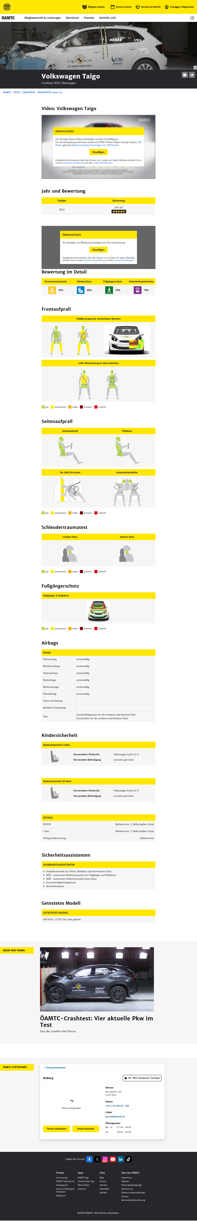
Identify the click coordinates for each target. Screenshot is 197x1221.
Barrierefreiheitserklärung (133, 1200)
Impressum (126, 1178)
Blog (102, 1178)
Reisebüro (61, 1196)
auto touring (61, 1178)
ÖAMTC (7, 92)
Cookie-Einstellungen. (103, 162)
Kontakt (103, 1192)
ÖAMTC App (83, 1178)
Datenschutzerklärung (73, 162)
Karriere (103, 1185)
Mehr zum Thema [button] (14, 950)
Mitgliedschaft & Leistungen (42, 17)
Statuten (125, 1181)
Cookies (125, 1196)
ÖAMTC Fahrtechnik (65, 1181)
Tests (16, 92)
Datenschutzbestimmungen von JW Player (95, 145)
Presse (103, 1181)
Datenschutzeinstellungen (133, 1192)
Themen (89, 17)
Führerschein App (86, 1181)
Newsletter (104, 1189)
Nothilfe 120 (107, 17)
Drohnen (82, 1189)
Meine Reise (83, 1185)
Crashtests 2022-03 (49, 92)
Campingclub (62, 1185)
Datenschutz (127, 1189)
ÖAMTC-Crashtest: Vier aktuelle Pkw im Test (96, 1022)
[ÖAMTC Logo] (7, 7)
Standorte (72, 17)
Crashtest (28, 92)
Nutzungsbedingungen (131, 1185)
